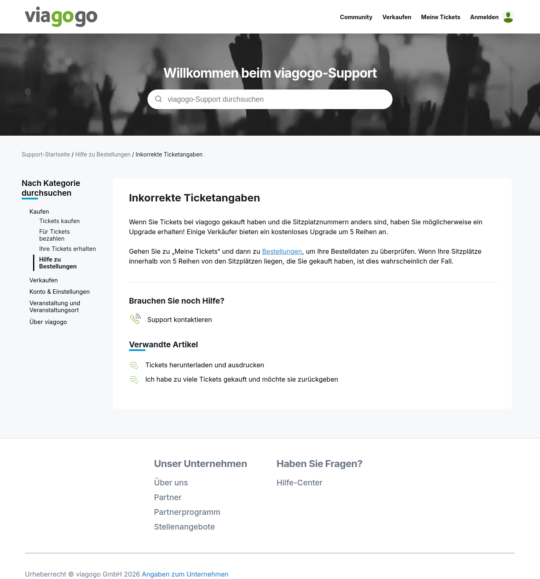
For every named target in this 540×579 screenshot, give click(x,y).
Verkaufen (396, 16)
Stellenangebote (184, 527)
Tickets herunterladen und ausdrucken (204, 365)
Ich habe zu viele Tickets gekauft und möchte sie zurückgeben (241, 379)
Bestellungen (282, 251)
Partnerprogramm (187, 512)
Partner (168, 497)
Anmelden (484, 16)
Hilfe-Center (300, 482)
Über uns (171, 482)
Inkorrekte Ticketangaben (169, 154)
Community (356, 16)
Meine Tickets (440, 16)
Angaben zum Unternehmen (185, 574)
